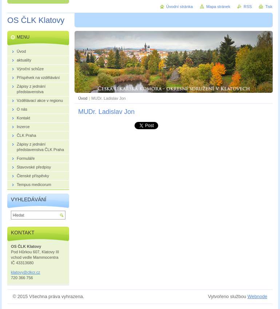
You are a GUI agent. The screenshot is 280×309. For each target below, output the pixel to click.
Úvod (82, 98)
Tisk (268, 6)
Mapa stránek (218, 6)
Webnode (257, 296)
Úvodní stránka (179, 6)
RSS (248, 6)
